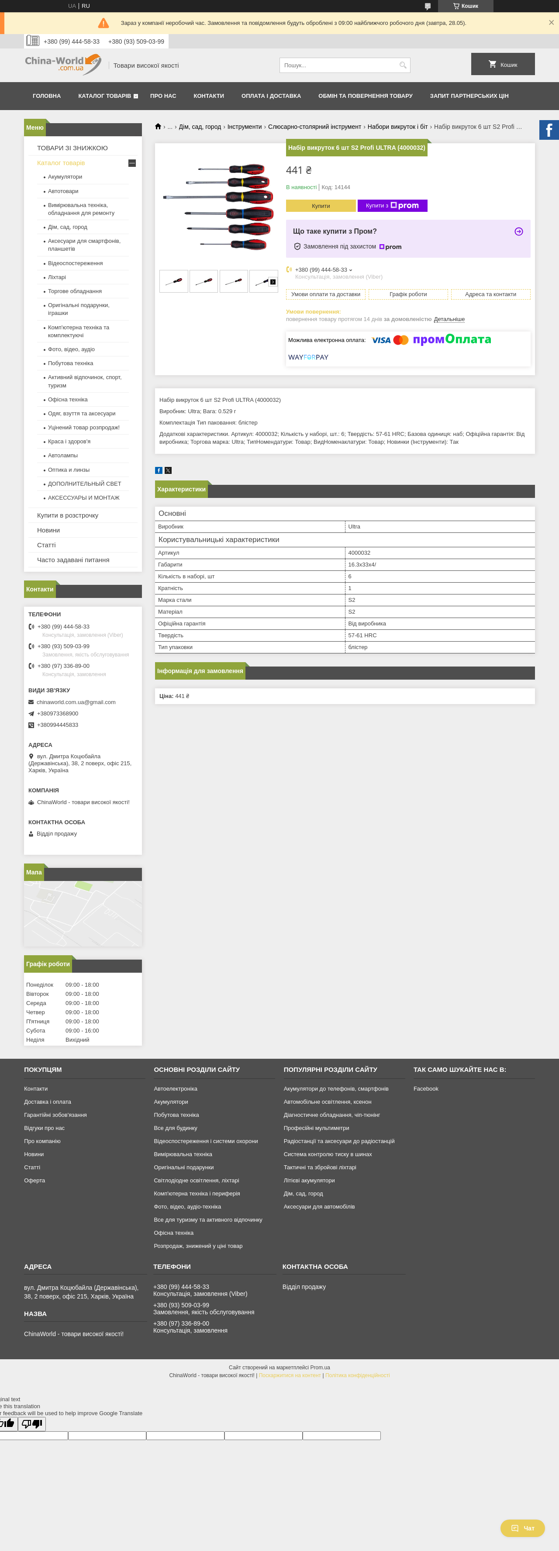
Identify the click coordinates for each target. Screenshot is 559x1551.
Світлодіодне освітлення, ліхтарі (196, 1180)
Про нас (163, 96)
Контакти (209, 96)
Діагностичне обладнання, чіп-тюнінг (332, 1115)
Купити (321, 206)
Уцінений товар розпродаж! (84, 427)
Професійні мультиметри (316, 1128)
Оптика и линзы (69, 469)
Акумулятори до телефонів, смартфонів (336, 1088)
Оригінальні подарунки (184, 1167)
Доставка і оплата (47, 1101)
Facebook (426, 1088)
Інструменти (245, 126)
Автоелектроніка (175, 1088)
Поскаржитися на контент (290, 1375)
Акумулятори (65, 176)
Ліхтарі (57, 277)
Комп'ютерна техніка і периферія (197, 1193)
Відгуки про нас (44, 1128)
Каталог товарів (104, 96)
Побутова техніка (70, 363)
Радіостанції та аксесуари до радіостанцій (339, 1141)
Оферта (34, 1180)
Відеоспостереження (75, 263)
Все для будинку (175, 1128)
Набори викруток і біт (398, 126)
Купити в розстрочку (67, 515)
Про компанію (42, 1141)
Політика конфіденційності (357, 1375)
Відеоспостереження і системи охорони (206, 1141)
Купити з (392, 206)
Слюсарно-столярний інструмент (314, 126)
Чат (523, 1528)
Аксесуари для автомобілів (319, 1206)
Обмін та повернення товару (365, 96)
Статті (46, 545)
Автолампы (63, 455)
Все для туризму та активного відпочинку (208, 1219)
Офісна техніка (68, 399)
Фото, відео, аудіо (71, 349)
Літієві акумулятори (309, 1180)
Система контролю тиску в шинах (328, 1154)
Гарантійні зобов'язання (55, 1115)
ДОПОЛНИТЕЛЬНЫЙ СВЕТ (84, 483)
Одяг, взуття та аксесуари (81, 413)
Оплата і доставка (271, 96)
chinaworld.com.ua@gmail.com (76, 702)
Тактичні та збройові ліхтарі (320, 1167)
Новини (48, 530)
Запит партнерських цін (469, 96)
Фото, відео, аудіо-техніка (187, 1206)
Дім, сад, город (200, 126)
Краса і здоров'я (69, 441)
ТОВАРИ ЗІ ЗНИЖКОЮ (72, 148)
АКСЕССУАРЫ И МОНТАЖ (84, 497)
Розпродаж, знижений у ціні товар (198, 1246)
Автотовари (63, 191)
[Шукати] (403, 65)
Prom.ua (320, 1367)
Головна (47, 96)
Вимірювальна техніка (183, 1154)
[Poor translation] (32, 1424)
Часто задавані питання (73, 559)
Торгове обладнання (75, 291)
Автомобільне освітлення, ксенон (328, 1101)
